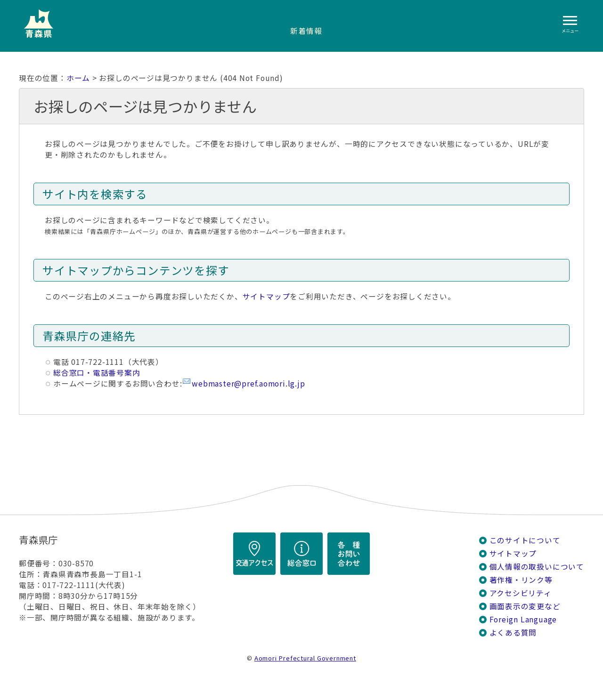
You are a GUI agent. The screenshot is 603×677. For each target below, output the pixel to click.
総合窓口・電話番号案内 (96, 372)
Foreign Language (523, 619)
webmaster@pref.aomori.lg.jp (248, 383)
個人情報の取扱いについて (536, 566)
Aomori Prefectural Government (305, 657)
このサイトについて (525, 540)
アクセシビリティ (520, 593)
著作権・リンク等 (521, 579)
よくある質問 (513, 632)
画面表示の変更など (525, 606)
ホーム (78, 78)
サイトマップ (266, 296)
